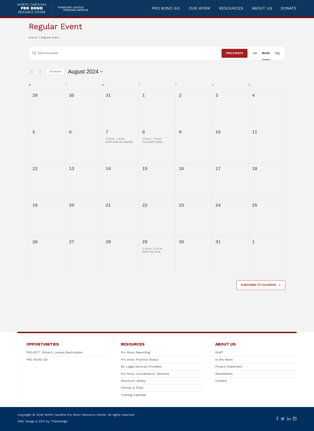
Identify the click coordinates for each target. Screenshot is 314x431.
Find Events (234, 53)
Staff (219, 352)
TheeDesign (59, 421)
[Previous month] (31, 71)
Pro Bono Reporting (135, 352)
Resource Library (133, 380)
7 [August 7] (107, 131)
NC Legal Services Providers (141, 366)
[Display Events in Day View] (277, 53)
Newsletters (224, 373)
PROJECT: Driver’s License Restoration (54, 352)
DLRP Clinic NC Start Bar (119, 142)
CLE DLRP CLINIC (152, 142)
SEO (42, 421)
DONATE (289, 9)
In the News (224, 359)
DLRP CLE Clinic (151, 251)
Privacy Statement (228, 366)
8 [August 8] (143, 131)
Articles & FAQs (132, 387)
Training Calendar (133, 395)
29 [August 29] (144, 241)
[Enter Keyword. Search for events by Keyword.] (125, 53)
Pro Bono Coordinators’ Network (145, 373)
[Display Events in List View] (255, 53)
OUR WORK (199, 9)
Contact (221, 380)
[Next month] (40, 71)
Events (33, 37)
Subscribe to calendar (258, 284)
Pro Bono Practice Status (140, 359)
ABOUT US (262, 9)
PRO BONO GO (166, 9)
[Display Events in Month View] (266, 53)
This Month (55, 71)
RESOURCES (231, 9)
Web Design (26, 421)
